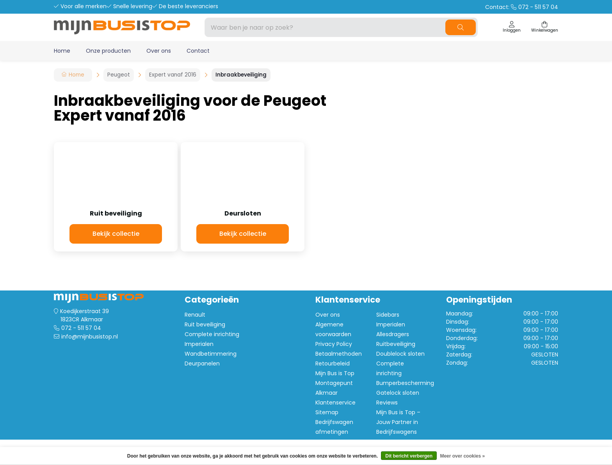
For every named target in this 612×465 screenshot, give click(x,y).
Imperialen (199, 344)
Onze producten (108, 51)
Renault (195, 315)
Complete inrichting (212, 334)
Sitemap (326, 412)
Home (62, 51)
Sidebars (387, 315)
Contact (198, 51)
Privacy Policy (333, 344)
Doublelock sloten (400, 354)
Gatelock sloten (397, 393)
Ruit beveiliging (205, 324)
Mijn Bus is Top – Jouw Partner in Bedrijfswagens (398, 422)
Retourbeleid (332, 363)
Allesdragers (392, 334)
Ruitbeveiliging (395, 344)
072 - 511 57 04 (81, 328)
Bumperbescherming (405, 383)
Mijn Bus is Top (334, 373)
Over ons (158, 51)
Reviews (387, 402)
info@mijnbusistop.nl (89, 336)
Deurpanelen (202, 363)
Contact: (521, 7)
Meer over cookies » (462, 456)
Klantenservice (335, 402)
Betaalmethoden (338, 354)
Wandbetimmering (211, 354)
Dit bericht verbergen (408, 456)
